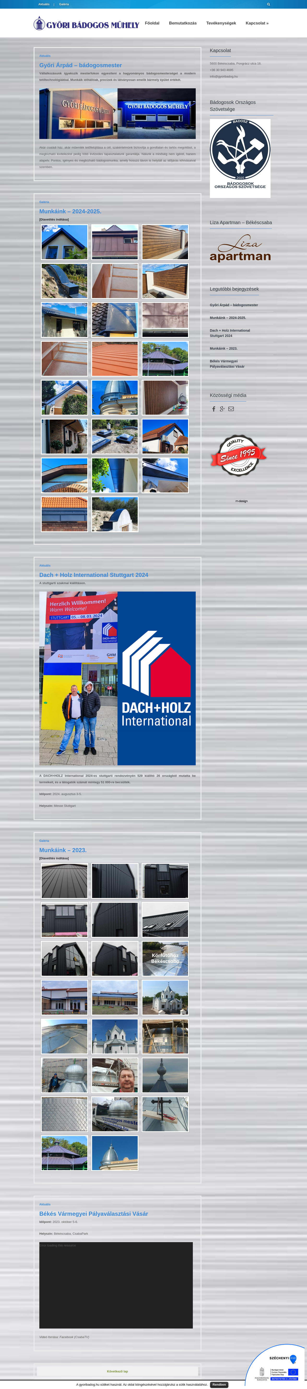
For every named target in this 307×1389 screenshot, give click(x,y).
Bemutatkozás (183, 23)
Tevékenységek (221, 23)
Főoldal (152, 23)
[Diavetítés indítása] (54, 219)
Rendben (219, 1384)
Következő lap (117, 1371)
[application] (116, 1285)
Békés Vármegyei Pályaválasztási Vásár (93, 1213)
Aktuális (44, 4)
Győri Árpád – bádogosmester (80, 65)
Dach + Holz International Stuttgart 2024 (93, 575)
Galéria (64, 4)
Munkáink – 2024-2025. (70, 211)
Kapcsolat (257, 23)
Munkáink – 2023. (63, 850)
